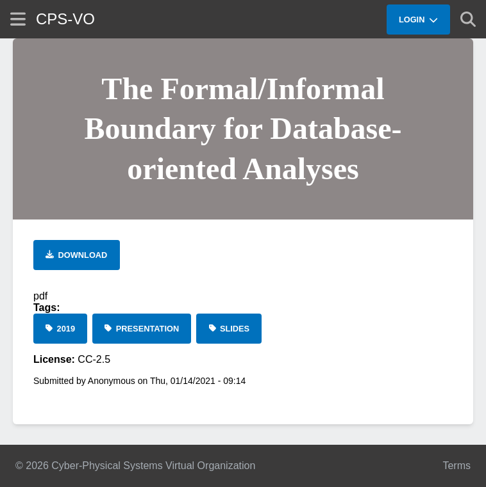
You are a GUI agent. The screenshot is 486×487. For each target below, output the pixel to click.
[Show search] (468, 19)
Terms (456, 465)
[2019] (60, 329)
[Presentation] (141, 329)
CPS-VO (65, 19)
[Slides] (229, 329)
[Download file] (76, 255)
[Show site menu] (18, 19)
